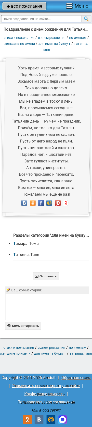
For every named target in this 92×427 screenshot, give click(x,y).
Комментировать (23, 326)
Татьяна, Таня (26, 254)
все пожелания (24, 6)
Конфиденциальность (44, 394)
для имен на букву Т (54, 44)
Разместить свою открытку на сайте (46, 385)
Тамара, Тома (26, 243)
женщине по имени (19, 44)
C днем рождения (52, 38)
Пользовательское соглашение (46, 402)
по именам (77, 38)
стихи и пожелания (19, 38)
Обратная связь (76, 377)
